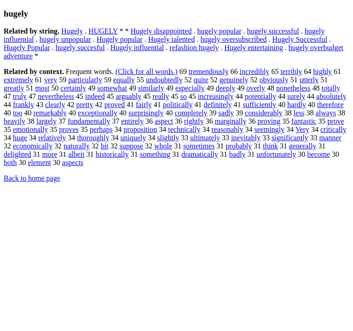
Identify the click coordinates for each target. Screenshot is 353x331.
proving (268, 121)
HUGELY (103, 31)
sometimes (199, 146)
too (17, 113)
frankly (23, 104)
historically (112, 154)
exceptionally (97, 113)
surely (296, 96)
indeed (95, 96)
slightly (168, 138)
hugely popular (219, 31)
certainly (73, 88)
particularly (85, 80)
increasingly (215, 96)
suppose (131, 146)
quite (201, 80)
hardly (296, 104)
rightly (194, 121)
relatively (52, 138)
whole (163, 146)
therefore (330, 104)
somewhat (112, 88)
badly (237, 154)
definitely (218, 104)
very (50, 80)
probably (239, 146)
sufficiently (259, 104)
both (10, 162)
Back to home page (32, 178)
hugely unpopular (65, 39)
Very (302, 129)
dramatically (200, 154)
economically (32, 146)
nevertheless (56, 96)
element (39, 162)
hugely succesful (80, 47)
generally (303, 146)
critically (333, 129)
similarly (151, 88)
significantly (290, 138)
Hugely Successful (299, 39)
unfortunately (276, 154)
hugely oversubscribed (233, 39)
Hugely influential (137, 47)
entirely (132, 121)
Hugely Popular (27, 47)
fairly (144, 104)
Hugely (72, 31)
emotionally (30, 129)
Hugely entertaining (253, 47)
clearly (55, 104)
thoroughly (93, 138)
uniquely (133, 138)
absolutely (331, 96)
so (183, 96)
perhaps (101, 129)
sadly (226, 113)
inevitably (246, 138)
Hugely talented (171, 39)
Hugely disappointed (161, 31)
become (318, 154)
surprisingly (146, 113)
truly (20, 96)
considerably (264, 113)
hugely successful (273, 31)
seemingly (269, 129)
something (155, 154)
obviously (273, 80)
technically (184, 129)
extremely (18, 80)
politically (178, 104)
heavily (14, 121)
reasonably (227, 129)
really (161, 96)
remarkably (50, 113)
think (270, 146)
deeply (225, 88)
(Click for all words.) (146, 71)
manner (330, 138)
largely (46, 121)
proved (114, 104)
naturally (76, 146)
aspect (164, 121)
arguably (129, 96)
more (49, 154)
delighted (17, 154)
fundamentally (89, 121)
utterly (309, 80)
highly (322, 71)
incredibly (254, 71)
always (326, 113)
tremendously (208, 71)
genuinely (233, 80)
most (42, 88)
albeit (76, 154)
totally (330, 88)
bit (104, 146)
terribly (291, 71)
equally (124, 80)
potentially (260, 96)
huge (20, 138)
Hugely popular (119, 39)
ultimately (205, 138)
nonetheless (293, 88)
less (299, 113)
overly (255, 88)
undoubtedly (164, 80)
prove (335, 121)
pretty (84, 104)
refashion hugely (194, 47)
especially (190, 88)
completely (191, 113)
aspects (72, 162)
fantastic (303, 121)
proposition (140, 129)
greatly (14, 88)
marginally (230, 121)
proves (69, 129)
